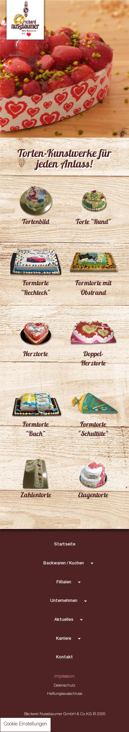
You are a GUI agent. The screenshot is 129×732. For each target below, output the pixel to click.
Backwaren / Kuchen (63, 563)
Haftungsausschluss (64, 694)
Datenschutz (64, 686)
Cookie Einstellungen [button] (25, 724)
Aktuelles (63, 620)
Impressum (64, 677)
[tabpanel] (64, 69)
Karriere (63, 639)
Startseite (64, 544)
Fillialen (63, 582)
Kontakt (64, 657)
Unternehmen (63, 601)
